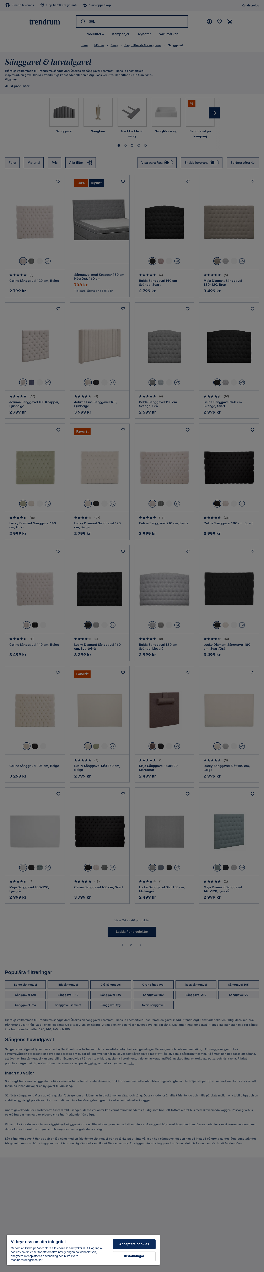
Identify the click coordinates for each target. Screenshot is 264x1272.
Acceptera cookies (134, 1244)
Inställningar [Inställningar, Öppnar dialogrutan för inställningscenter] (134, 1256)
